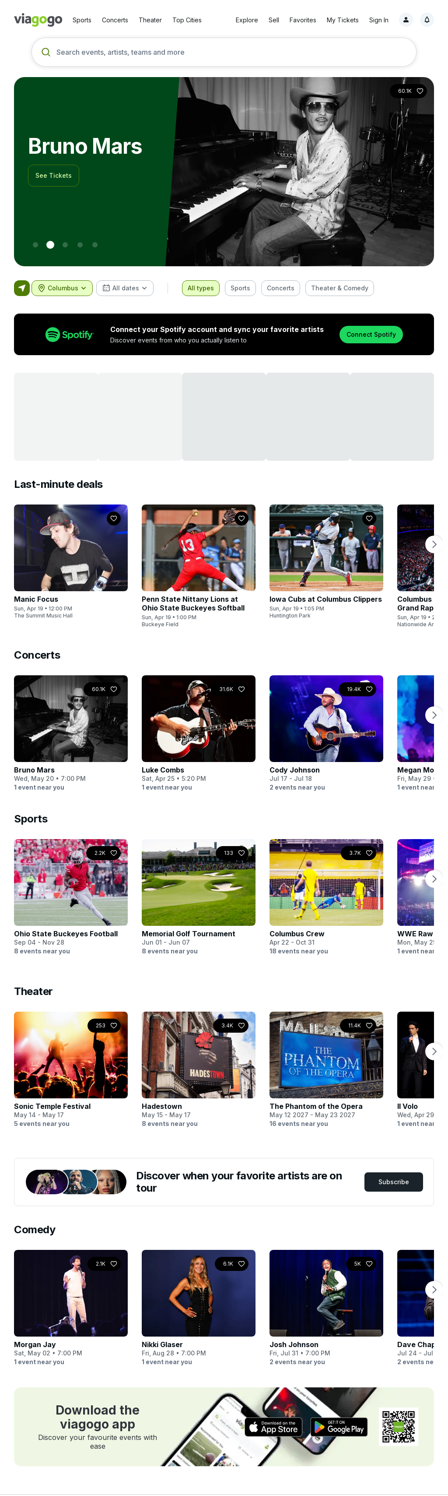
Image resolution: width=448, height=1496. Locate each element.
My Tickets (343, 20)
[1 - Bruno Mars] (50, 244)
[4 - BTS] (95, 244)
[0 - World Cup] (35, 244)
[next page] (434, 544)
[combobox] (62, 288)
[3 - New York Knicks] (80, 244)
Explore (247, 20)
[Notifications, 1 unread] (427, 20)
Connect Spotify (371, 334)
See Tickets (53, 175)
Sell (274, 20)
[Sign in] (406, 20)
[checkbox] (201, 288)
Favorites (303, 20)
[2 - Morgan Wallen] (65, 244)
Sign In (378, 20)
